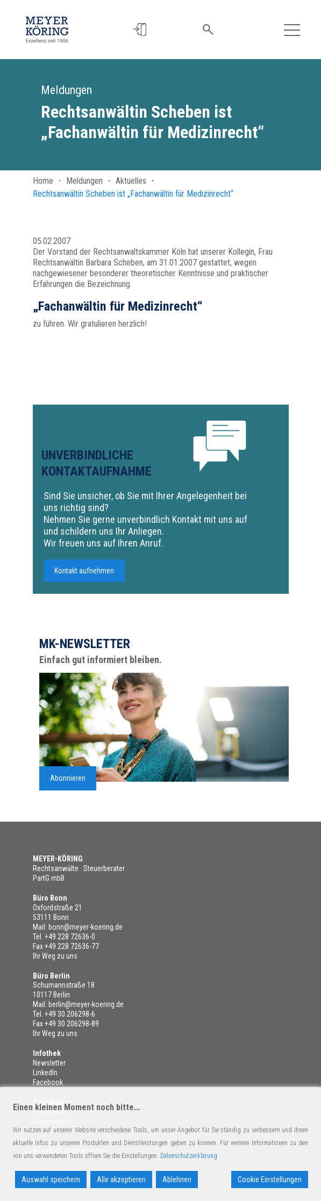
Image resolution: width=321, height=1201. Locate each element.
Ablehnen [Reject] (176, 1179)
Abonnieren (67, 782)
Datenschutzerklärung (188, 1156)
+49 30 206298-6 (70, 1014)
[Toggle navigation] (292, 29)
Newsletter (49, 1063)
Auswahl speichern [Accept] (51, 1179)
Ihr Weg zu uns (55, 956)
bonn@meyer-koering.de (85, 927)
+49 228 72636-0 (70, 936)
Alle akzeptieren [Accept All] (121, 1179)
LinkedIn (45, 1072)
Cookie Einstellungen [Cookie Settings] (270, 1179)
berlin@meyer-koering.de (86, 1004)
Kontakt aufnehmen (84, 574)
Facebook (48, 1082)
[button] (140, 30)
